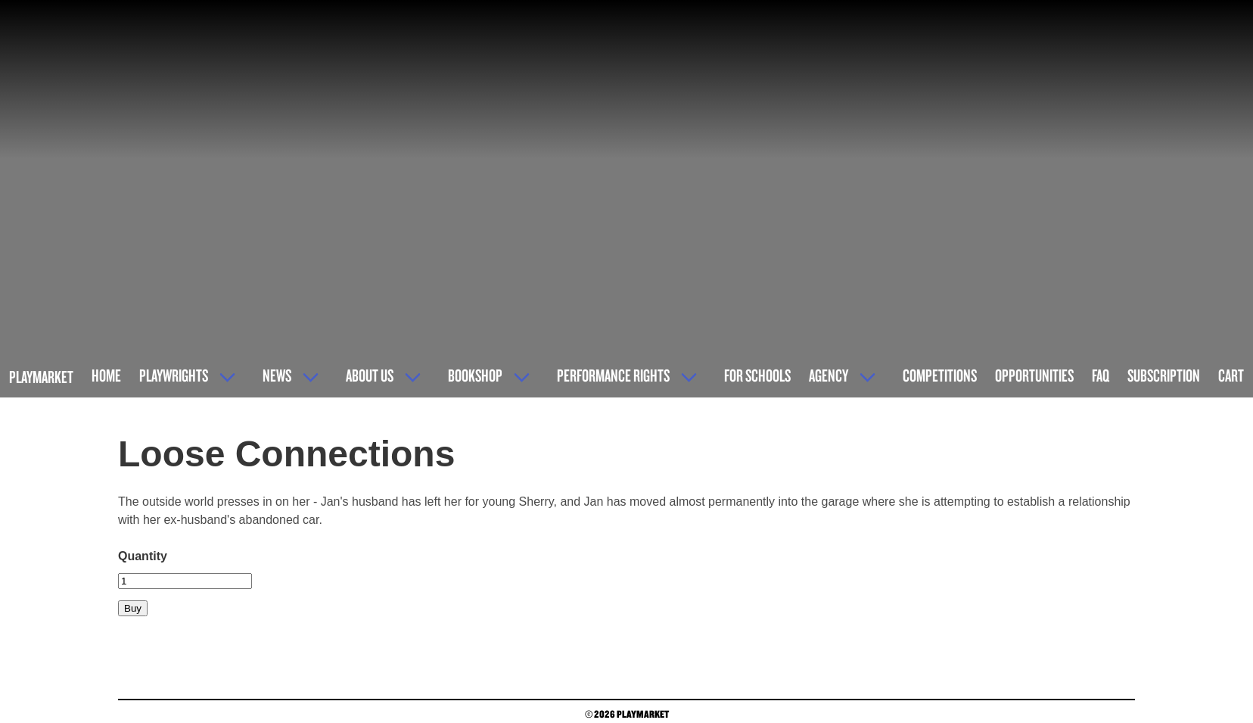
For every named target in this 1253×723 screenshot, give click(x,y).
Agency (828, 375)
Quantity (142, 556)
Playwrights (173, 375)
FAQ (1100, 375)
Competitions (940, 375)
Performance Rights (613, 375)
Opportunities (1034, 375)
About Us (369, 375)
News (277, 375)
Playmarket (41, 377)
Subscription (1163, 375)
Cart (1231, 375)
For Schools (757, 375)
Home (106, 375)
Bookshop (475, 375)
